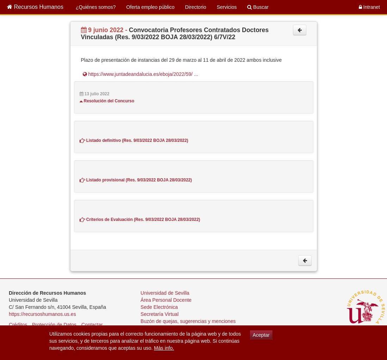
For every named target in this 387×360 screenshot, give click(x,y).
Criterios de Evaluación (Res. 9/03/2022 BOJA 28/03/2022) (140, 219)
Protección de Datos (54, 325)
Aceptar (261, 335)
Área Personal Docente (166, 300)
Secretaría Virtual (160, 314)
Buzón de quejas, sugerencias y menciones (188, 321)
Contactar (92, 325)
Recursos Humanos (35, 7)
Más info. (164, 348)
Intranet (369, 7)
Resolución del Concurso (107, 100)
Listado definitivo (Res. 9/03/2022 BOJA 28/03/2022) (134, 140)
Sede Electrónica (159, 307)
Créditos (18, 325)
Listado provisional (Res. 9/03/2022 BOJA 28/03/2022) (136, 180)
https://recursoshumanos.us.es (42, 314)
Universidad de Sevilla (165, 293)
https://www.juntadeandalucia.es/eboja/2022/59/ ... (140, 74)
